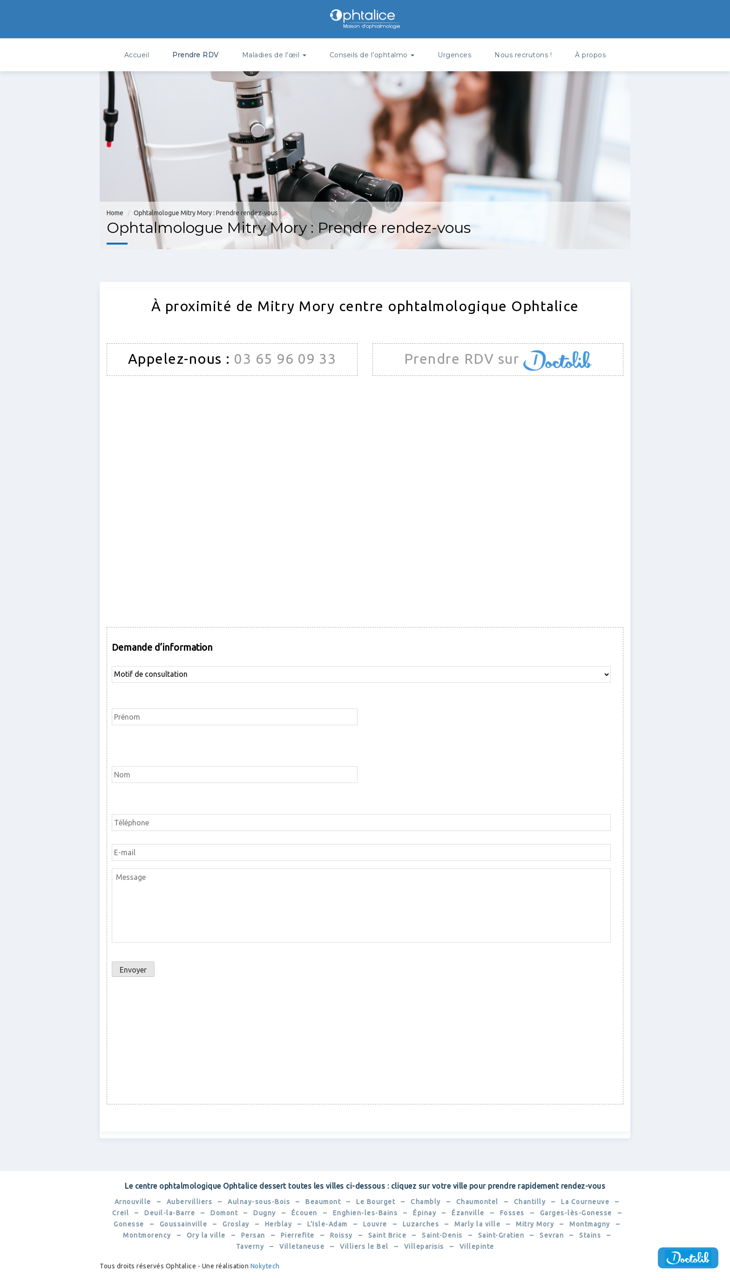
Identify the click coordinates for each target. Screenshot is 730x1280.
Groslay (236, 1224)
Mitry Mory (535, 1224)
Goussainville (184, 1224)
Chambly (426, 1201)
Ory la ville (206, 1235)
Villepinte (477, 1246)
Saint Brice (387, 1235)
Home (115, 213)
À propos (590, 55)
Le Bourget (375, 1201)
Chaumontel (477, 1201)
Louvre (375, 1224)
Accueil (136, 55)
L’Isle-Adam (327, 1224)
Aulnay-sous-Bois (259, 1201)
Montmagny (589, 1224)
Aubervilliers (190, 1201)
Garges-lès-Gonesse (576, 1213)
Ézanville (468, 1213)
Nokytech (265, 1266)
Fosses (512, 1213)
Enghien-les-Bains (365, 1213)
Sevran (552, 1235)
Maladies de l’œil (274, 55)
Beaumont (323, 1201)
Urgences (454, 55)
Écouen (304, 1213)
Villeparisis (424, 1246)
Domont (224, 1213)
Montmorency (147, 1235)
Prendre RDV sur (463, 359)
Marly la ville (477, 1224)
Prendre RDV (195, 55)
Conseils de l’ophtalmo (372, 55)
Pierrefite (298, 1235)
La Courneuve (585, 1201)
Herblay (278, 1224)
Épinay (424, 1213)
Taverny (250, 1246)
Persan (253, 1235)
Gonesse (129, 1224)
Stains (590, 1235)
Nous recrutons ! (523, 55)
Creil (120, 1213)
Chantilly (530, 1201)
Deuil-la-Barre (169, 1213)
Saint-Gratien (501, 1235)
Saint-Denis (442, 1235)
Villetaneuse (301, 1246)
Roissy (341, 1235)
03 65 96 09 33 (285, 359)
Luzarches (421, 1224)
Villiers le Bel (364, 1246)
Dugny (264, 1213)
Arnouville (133, 1201)
